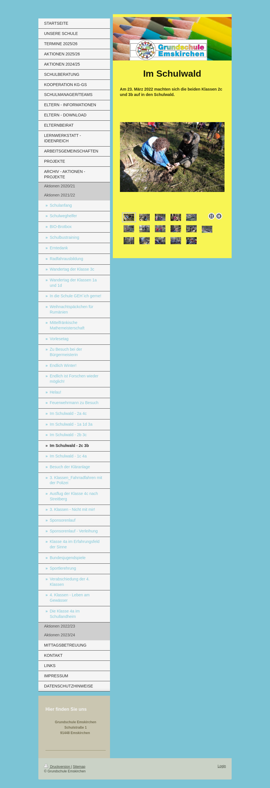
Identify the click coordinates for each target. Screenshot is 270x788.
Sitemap (79, 767)
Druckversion (57, 767)
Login (222, 766)
